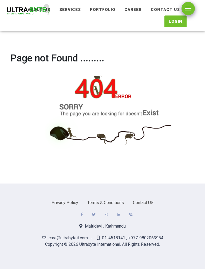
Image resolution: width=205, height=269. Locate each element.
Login (175, 21)
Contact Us (165, 9)
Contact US (143, 202)
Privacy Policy (65, 202)
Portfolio (102, 9)
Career (133, 9)
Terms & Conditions (105, 202)
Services (70, 9)
